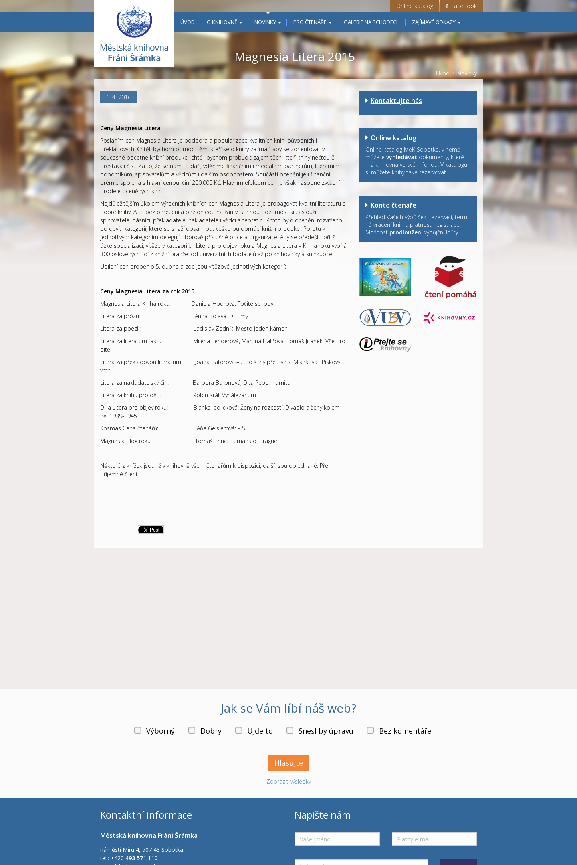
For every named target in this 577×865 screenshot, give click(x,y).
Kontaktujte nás (396, 100)
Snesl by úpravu (326, 739)
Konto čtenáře (393, 205)
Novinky (267, 22)
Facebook (461, 6)
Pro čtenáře (312, 22)
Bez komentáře (405, 739)
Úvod (187, 22)
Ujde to (260, 739)
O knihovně (224, 22)
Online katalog (414, 6)
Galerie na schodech (372, 22)
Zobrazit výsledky (288, 790)
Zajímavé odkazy (436, 22)
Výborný (160, 739)
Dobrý (211, 739)
